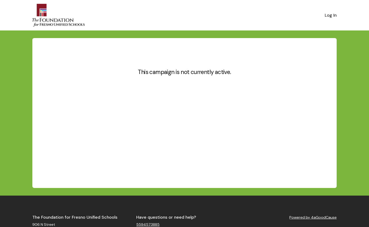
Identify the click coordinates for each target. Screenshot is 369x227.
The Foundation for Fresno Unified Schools (74, 217)
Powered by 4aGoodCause (313, 217)
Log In (331, 15)
